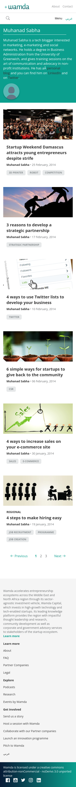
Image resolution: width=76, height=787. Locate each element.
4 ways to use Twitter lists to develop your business (35, 299)
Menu (58, 18)
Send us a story (13, 716)
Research (9, 694)
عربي (69, 18)
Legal (6, 672)
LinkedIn (54, 73)
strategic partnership (24, 245)
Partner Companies (16, 665)
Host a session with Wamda (21, 723)
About (56, 6)
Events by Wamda (15, 702)
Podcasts (9, 687)
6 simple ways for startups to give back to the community (35, 371)
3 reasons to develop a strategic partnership (29, 227)
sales (12, 461)
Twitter (13, 77)
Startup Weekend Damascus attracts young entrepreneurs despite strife (36, 152)
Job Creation (17, 539)
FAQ (6, 658)
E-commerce (31, 461)
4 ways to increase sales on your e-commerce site (33, 444)
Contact (68, 6)
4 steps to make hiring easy (34, 517)
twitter (14, 317)
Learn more (11, 636)
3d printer (16, 172)
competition (53, 172)
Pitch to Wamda (13, 745)
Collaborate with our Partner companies (29, 731)
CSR (11, 389)
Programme (46, 532)
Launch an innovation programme (25, 738)
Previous (21, 556)
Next (57, 556)
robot (34, 172)
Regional (13, 512)
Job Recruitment (20, 532)
